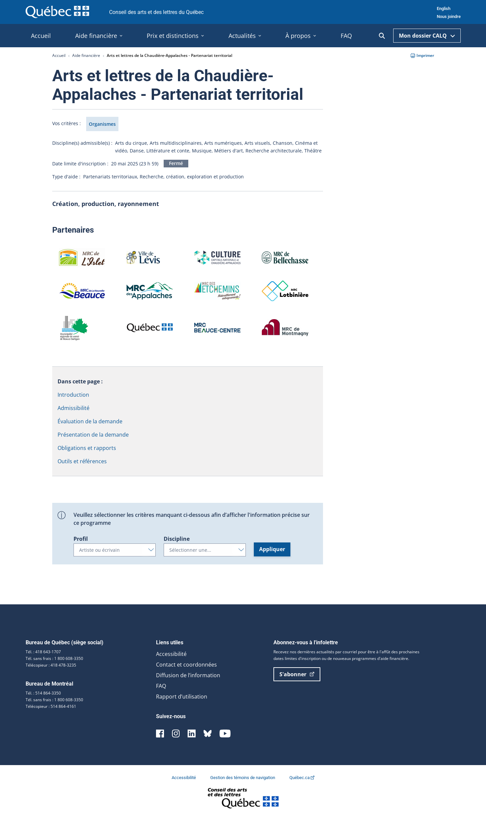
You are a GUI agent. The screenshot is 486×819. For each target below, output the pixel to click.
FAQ (161, 686)
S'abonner (296, 674)
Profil (81, 538)
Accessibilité (171, 654)
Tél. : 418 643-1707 (43, 652)
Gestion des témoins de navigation (243, 777)
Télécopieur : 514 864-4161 (51, 706)
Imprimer (422, 55)
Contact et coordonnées (186, 664)
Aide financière (86, 55)
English (443, 8)
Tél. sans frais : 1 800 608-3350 (54, 658)
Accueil (59, 55)
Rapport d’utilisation (181, 696)
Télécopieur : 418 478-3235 (51, 665)
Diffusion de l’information (188, 675)
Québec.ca (301, 777)
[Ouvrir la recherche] (382, 36)
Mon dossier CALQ (427, 35)
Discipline (177, 538)
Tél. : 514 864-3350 (43, 693)
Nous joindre (449, 16)
